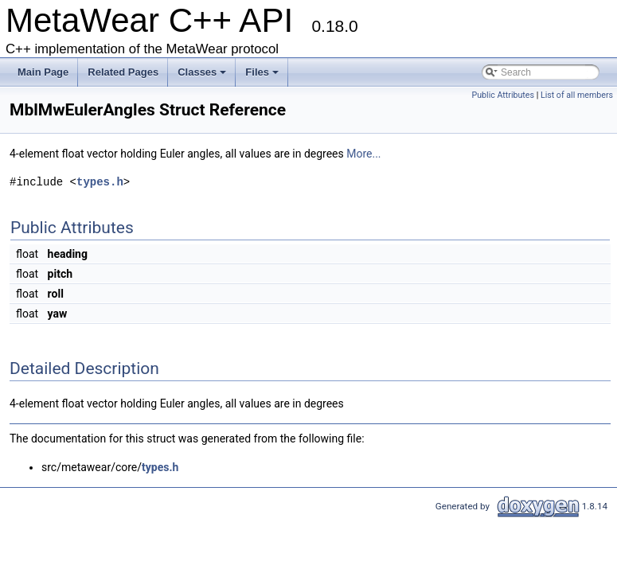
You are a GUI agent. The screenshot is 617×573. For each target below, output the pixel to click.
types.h (99, 181)
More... (363, 153)
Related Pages (123, 72)
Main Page (43, 72)
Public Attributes (502, 95)
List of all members (577, 95)
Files (263, 76)
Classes (203, 76)
